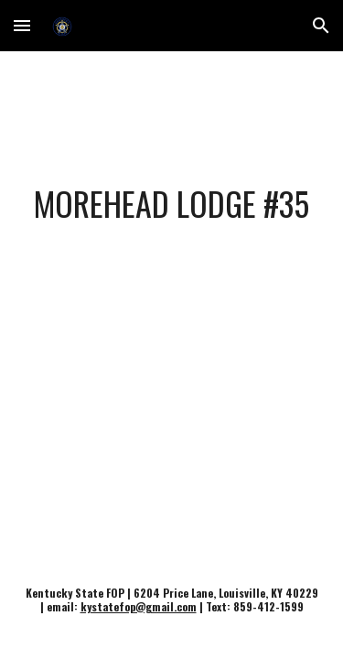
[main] (172, 203)
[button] (22, 25)
